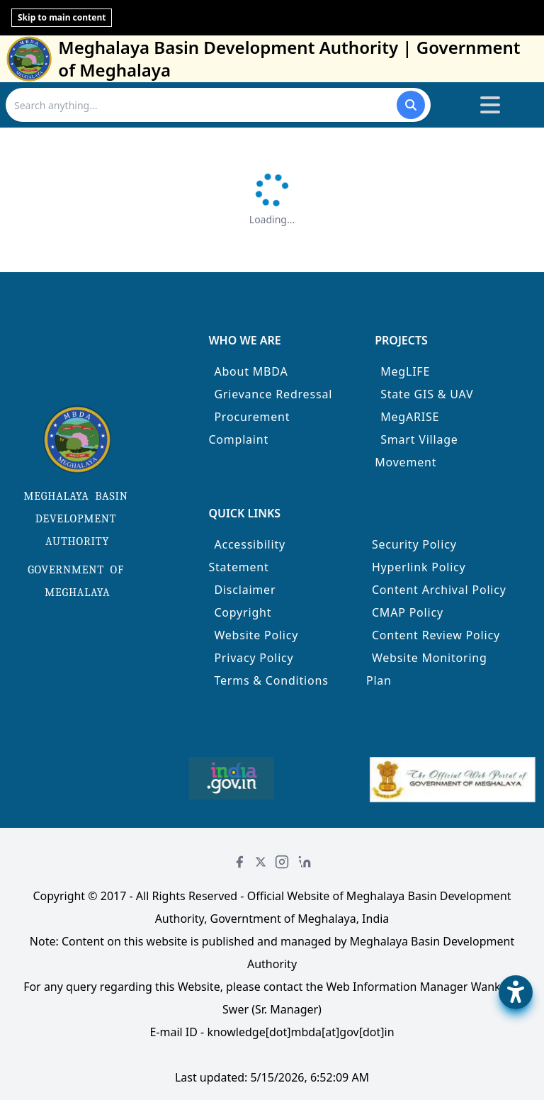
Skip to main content (62, 17)
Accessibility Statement (246, 556)
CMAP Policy (407, 612)
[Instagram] (282, 862)
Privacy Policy (253, 658)
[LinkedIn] (305, 862)
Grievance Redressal (273, 394)
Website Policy (256, 635)
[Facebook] (239, 862)
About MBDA (251, 371)
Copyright (242, 612)
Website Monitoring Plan (426, 669)
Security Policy (414, 544)
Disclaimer (245, 589)
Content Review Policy (436, 635)
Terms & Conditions (271, 680)
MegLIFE (405, 371)
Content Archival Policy (439, 589)
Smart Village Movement (416, 451)
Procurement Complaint (249, 428)
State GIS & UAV (426, 394)
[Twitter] (260, 862)
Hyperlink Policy (419, 567)
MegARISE (409, 417)
